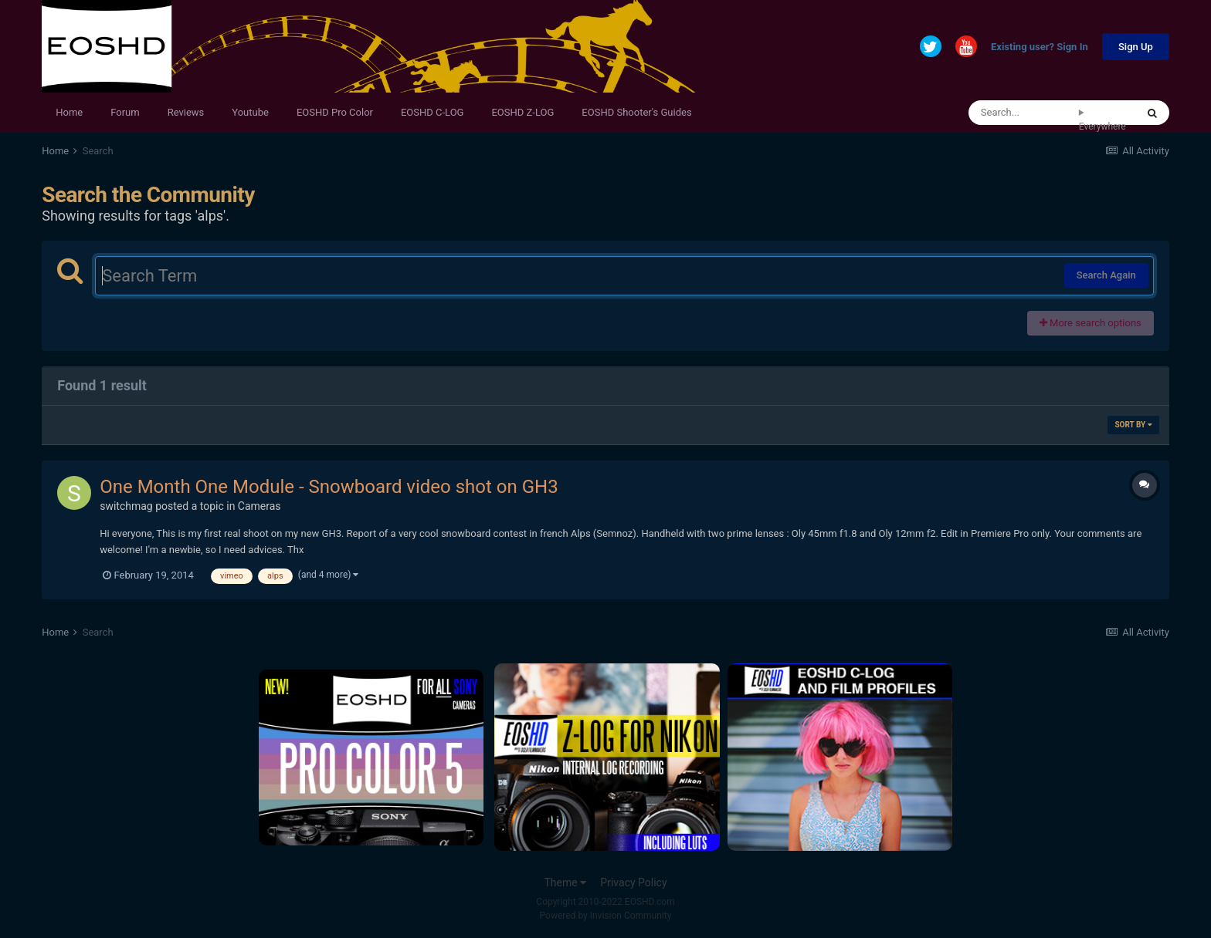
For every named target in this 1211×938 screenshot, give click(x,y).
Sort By (1133, 424)
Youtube (250, 112)
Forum (124, 112)
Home (69, 112)
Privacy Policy (633, 882)
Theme (565, 882)
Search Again (1106, 275)
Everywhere (1102, 126)
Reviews (186, 112)
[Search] (1023, 112)
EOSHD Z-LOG (522, 112)
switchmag (126, 506)
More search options (1090, 323)
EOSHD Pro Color (335, 112)
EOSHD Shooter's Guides (636, 112)
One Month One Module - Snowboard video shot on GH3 (329, 487)
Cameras (259, 506)
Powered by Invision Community (606, 915)
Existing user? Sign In (1039, 47)
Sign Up (1135, 46)
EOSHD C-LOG (432, 112)
